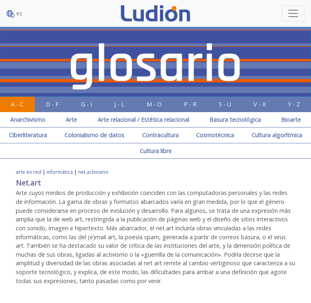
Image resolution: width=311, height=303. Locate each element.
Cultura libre (156, 151)
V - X (259, 104)
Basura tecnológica (235, 119)
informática (60, 172)
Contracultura (160, 135)
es (14, 13)
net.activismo (93, 172)
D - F (52, 104)
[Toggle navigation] (293, 13)
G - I (86, 104)
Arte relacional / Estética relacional (143, 119)
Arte (71, 119)
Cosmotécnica (215, 135)
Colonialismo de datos (94, 135)
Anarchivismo (27, 119)
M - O (154, 104)
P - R (190, 104)
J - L (119, 104)
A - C (17, 104)
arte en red (28, 172)
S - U (225, 104)
